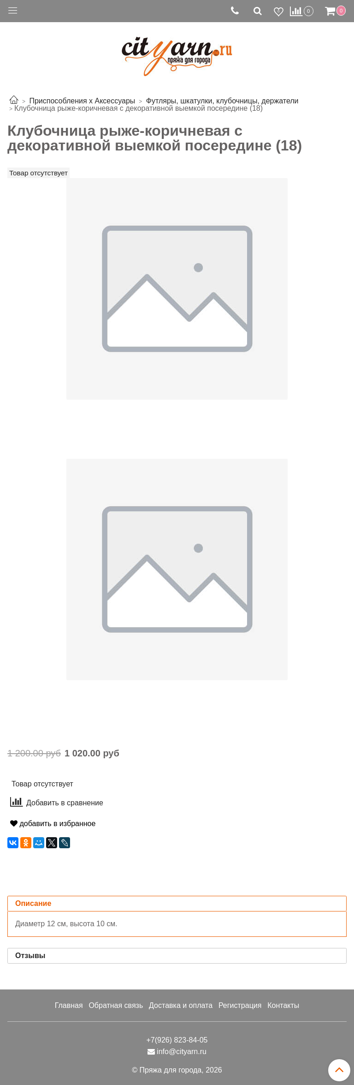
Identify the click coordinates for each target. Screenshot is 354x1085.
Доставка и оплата (180, 1005)
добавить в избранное (52, 823)
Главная (69, 1005)
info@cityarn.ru (181, 1051)
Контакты (283, 1005)
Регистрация (240, 1005)
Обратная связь (115, 1005)
